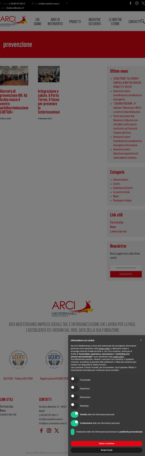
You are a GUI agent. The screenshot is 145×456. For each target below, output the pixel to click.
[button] (140, 340)
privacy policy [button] (104, 348)
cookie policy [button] (118, 357)
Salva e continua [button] (106, 443)
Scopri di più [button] (107, 450)
